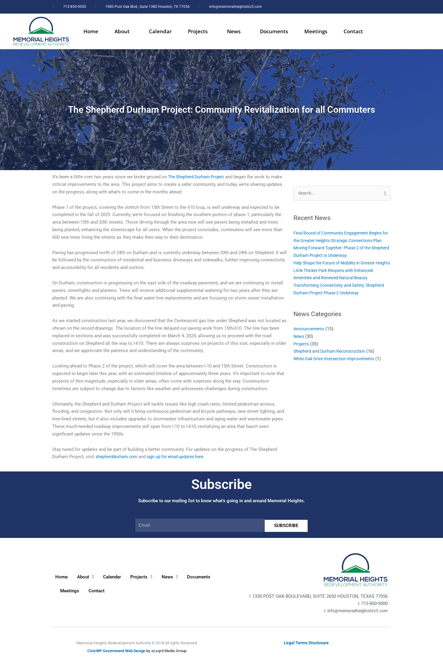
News (235, 31)
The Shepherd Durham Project (198, 177)
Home (90, 31)
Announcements (309, 344)
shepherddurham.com (117, 456)
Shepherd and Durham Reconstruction (331, 366)
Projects (199, 31)
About (124, 31)
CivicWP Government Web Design (116, 651)
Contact (353, 31)
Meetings (315, 31)
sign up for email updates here (179, 456)
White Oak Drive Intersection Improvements (337, 374)
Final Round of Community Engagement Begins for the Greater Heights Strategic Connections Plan (340, 241)
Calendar (160, 31)
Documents (274, 31)
